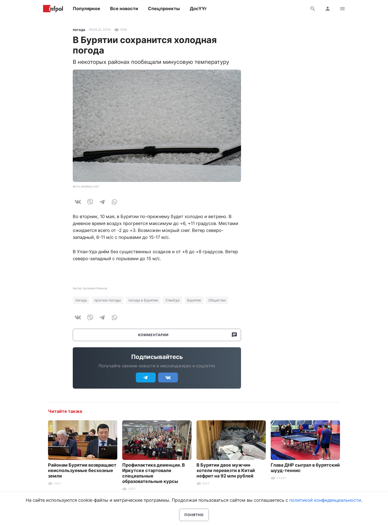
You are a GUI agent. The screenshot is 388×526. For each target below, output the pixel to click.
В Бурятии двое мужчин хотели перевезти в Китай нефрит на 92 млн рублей (225, 470)
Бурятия (194, 300)
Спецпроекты (164, 8)
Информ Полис (53, 8)
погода (79, 29)
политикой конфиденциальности (325, 500)
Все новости (124, 8)
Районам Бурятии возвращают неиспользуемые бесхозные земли (82, 470)
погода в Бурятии (143, 300)
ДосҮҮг (198, 8)
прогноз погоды (107, 300)
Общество (217, 300)
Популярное (86, 8)
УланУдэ (172, 300)
